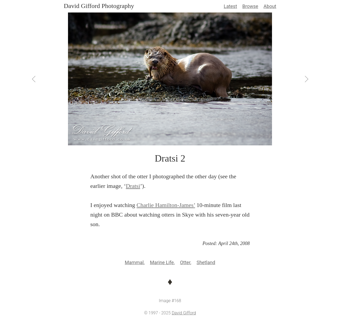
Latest (230, 6)
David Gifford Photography (99, 6)
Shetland (206, 262)
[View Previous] (34, 79)
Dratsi (133, 186)
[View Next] (306, 79)
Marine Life (162, 262)
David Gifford (184, 312)
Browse (250, 6)
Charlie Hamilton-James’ (166, 205)
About (270, 6)
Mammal (134, 262)
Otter (185, 262)
